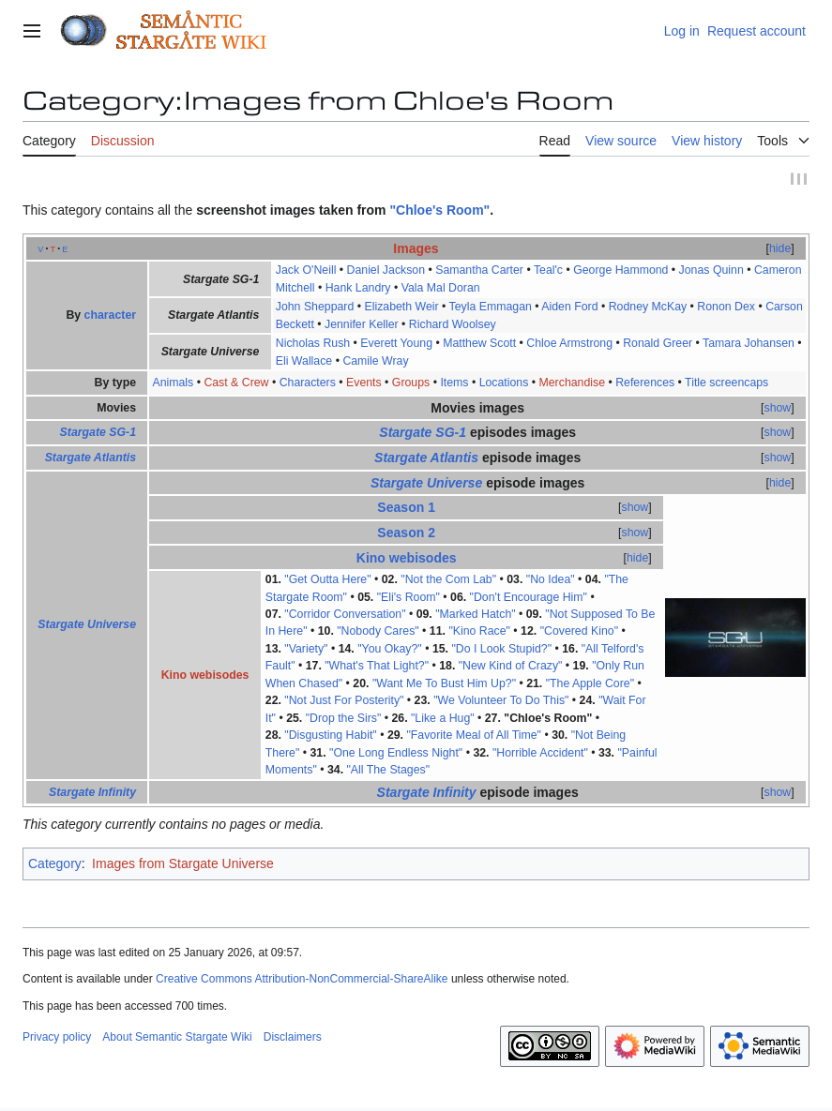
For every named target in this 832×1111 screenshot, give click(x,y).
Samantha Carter (479, 270)
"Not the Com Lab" (448, 579)
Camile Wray (375, 361)
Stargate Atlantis (90, 457)
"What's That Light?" (377, 666)
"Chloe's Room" (439, 210)
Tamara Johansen (748, 343)
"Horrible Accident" (540, 752)
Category (55, 864)
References (644, 382)
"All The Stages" (389, 769)
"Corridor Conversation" (344, 614)
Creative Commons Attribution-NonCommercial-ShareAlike (301, 979)
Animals (172, 382)
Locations (504, 382)
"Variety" (305, 648)
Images (415, 248)
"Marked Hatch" (475, 614)
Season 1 (406, 507)
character (110, 316)
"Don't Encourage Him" (528, 597)
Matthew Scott (479, 343)
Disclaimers (293, 1036)
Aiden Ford (569, 306)
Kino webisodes (406, 557)
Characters (308, 382)
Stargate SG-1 (98, 433)
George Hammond (620, 270)
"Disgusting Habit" (330, 736)
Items (454, 382)
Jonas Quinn (711, 270)
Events (364, 382)
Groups (411, 382)
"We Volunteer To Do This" (500, 701)
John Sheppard (315, 306)
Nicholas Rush (313, 343)
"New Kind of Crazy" (511, 666)
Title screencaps (726, 382)
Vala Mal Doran (440, 287)
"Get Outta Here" (327, 579)
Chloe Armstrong (569, 343)
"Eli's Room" (408, 597)
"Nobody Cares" (377, 631)
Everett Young (396, 343)
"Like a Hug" (443, 718)
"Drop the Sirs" (344, 718)
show (778, 407)
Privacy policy (57, 1036)
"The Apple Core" (590, 683)
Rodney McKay (648, 306)
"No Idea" (550, 579)
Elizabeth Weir (401, 306)
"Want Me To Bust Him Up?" (444, 683)
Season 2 (406, 532)
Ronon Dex (726, 306)
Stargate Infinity (92, 792)
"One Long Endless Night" (395, 752)
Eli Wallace (304, 361)
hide (780, 248)
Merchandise (572, 382)
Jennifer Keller (362, 324)
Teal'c (548, 270)
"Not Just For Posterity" (343, 701)
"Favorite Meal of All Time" (473, 736)
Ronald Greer (657, 343)
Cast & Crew (236, 382)
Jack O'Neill (306, 270)
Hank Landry (358, 287)
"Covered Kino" (579, 631)
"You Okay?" (389, 648)
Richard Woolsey (452, 324)
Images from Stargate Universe (183, 864)
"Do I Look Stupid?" (501, 648)
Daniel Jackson (386, 270)
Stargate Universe (87, 625)
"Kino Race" (479, 631)
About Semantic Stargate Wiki (176, 1036)
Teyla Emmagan (490, 306)
